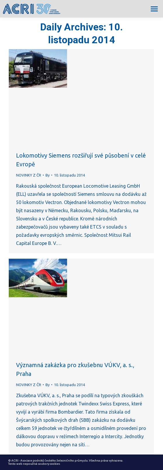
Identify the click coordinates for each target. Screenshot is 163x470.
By (47, 175)
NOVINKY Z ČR (28, 175)
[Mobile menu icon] (154, 9)
